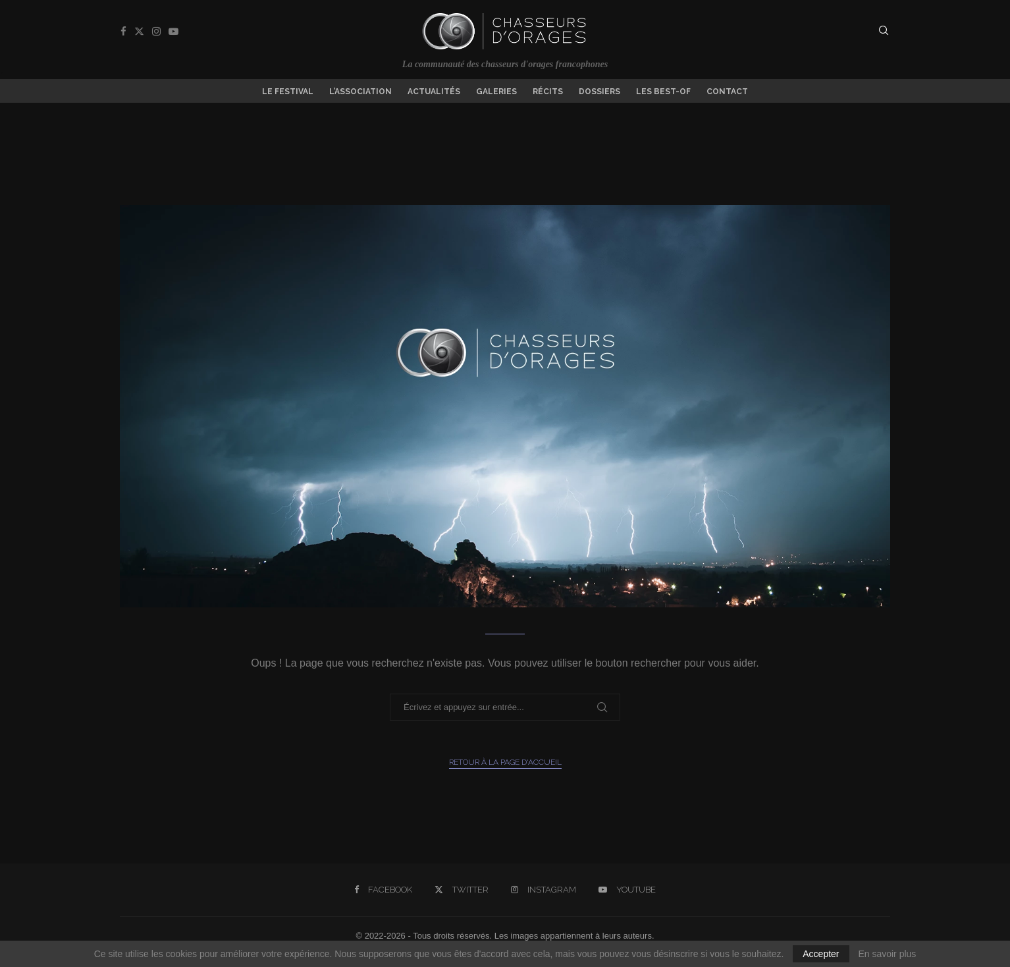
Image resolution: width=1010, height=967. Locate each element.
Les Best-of (663, 91)
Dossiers (599, 91)
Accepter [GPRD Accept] (821, 954)
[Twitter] (139, 31)
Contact (727, 91)
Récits (548, 91)
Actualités (434, 91)
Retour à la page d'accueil (505, 762)
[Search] (883, 31)
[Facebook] (123, 31)
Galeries (496, 91)
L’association (360, 91)
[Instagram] (156, 31)
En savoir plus (887, 953)
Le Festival (287, 91)
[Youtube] (173, 31)
